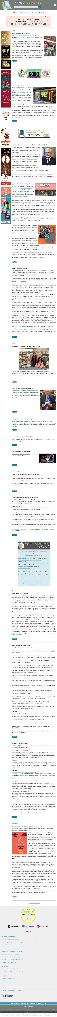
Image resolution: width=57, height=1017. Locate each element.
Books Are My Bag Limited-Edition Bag (26, 227)
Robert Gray (41, 257)
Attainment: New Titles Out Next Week (9, 981)
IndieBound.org (36, 745)
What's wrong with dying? (27, 326)
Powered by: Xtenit (28, 1012)
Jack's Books (14, 35)
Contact (11, 1009)
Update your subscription (41, 1003)
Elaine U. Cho (23, 752)
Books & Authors (5, 975)
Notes (2, 949)
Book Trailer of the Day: (9, 962)
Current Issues (29, 1009)
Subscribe (39, 1009)
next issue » (37, 903)
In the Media (34, 1009)
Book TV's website (28, 503)
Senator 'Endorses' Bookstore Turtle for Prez (10, 954)
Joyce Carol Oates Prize (31, 595)
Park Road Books (15, 371)
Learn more (49, 1015)
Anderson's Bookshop (27, 189)
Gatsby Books (15, 87)
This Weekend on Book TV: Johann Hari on (12, 971)
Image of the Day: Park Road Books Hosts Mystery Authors (13, 951)
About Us (7, 1009)
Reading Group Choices (33, 421)
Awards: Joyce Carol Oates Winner (9, 978)
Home (4, 1009)
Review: (12, 990)
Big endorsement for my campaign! (30, 393)
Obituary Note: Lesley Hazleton (8, 944)
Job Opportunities (45, 1009)
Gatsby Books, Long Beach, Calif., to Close (10, 939)
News (2, 934)
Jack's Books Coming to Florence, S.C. (9, 936)
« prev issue (31, 903)
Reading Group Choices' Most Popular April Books (12, 957)
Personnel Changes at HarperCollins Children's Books (12, 959)
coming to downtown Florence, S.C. (24, 37)
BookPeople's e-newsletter (24, 194)
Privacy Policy (51, 1009)
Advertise (15, 1009)
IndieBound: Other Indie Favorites (8, 983)
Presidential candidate (16, 390)
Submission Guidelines (22, 1009)
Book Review (4, 988)
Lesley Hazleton (15, 270)
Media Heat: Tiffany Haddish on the (13, 969)
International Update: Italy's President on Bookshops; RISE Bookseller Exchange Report (19, 942)
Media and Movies (5, 966)
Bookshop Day (26, 230)
